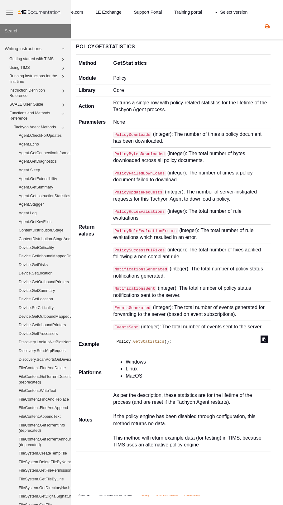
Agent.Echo (29, 144)
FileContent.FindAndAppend (43, 408)
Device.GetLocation (36, 299)
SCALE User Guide (37, 105)
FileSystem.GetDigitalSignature (45, 496)
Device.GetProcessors (38, 333)
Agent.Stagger (31, 204)
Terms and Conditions (167, 495)
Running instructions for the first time (37, 78)
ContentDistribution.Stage (41, 230)
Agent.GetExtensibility (38, 179)
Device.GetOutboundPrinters (44, 282)
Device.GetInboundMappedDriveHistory (45, 256)
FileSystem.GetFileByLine (41, 479)
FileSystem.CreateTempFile (43, 453)
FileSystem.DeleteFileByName (45, 462)
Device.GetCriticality (36, 247)
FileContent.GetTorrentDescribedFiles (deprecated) (45, 379)
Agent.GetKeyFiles (35, 222)
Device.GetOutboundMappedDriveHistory (45, 316)
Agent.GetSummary (36, 187)
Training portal (188, 12)
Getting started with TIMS (37, 59)
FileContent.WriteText (37, 390)
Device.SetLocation (36, 273)
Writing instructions (35, 48)
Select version (231, 12)
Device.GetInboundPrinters (42, 325)
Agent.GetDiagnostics (38, 161)
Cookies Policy (191, 495)
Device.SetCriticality (36, 308)
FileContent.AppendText (39, 416)
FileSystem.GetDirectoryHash (44, 488)
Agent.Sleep (29, 170)
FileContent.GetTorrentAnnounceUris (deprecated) (45, 442)
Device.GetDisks (33, 265)
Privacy (145, 495)
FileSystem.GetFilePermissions (45, 470)
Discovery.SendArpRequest (43, 351)
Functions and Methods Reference (37, 115)
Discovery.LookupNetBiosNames (45, 342)
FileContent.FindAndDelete (42, 368)
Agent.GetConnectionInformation (45, 153)
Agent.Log (27, 213)
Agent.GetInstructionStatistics (44, 196)
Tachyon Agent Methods (40, 127)
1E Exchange (109, 12)
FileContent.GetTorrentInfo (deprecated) (42, 428)
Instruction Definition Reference (37, 93)
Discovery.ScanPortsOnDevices (45, 359)
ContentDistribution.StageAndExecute (45, 239)
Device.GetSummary (37, 290)
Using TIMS (37, 68)
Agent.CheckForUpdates (40, 135)
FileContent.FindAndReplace (44, 399)
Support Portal (148, 12)
